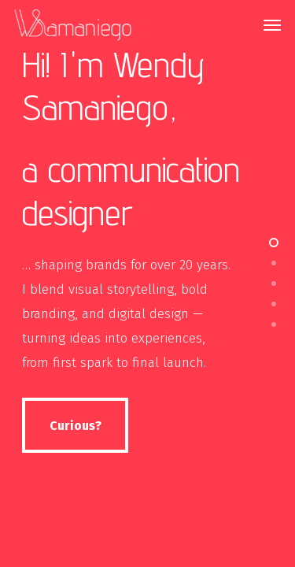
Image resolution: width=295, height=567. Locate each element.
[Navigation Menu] (272, 25)
